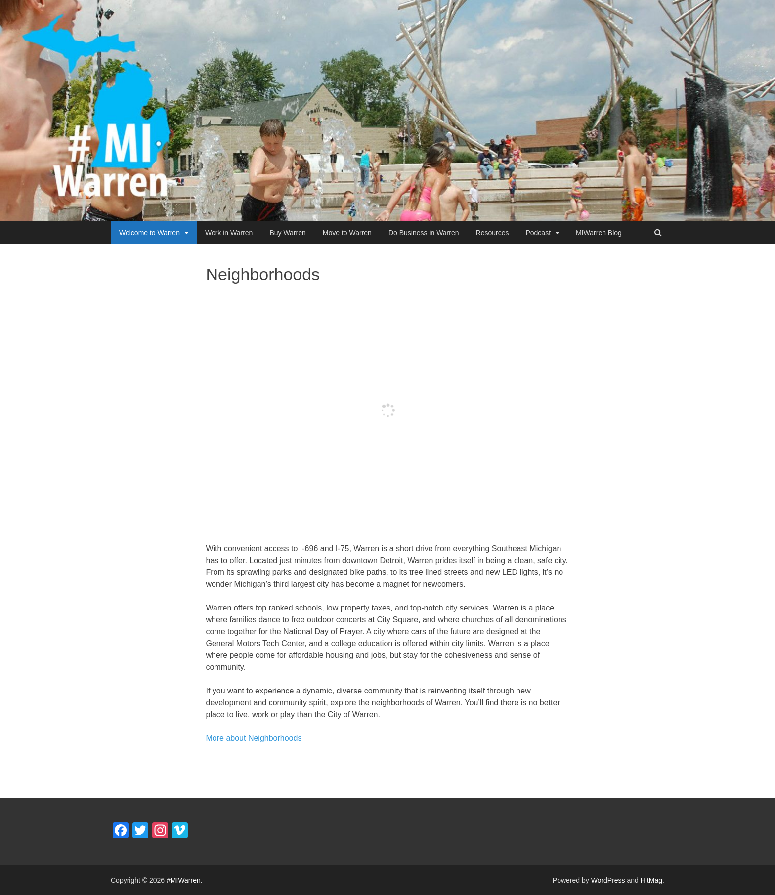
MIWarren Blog (599, 233)
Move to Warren (347, 233)
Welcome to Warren (149, 233)
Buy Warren (287, 233)
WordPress (608, 880)
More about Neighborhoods (254, 738)
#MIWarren (184, 880)
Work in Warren (229, 233)
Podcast (538, 233)
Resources (492, 233)
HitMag (651, 880)
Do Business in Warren (423, 233)
